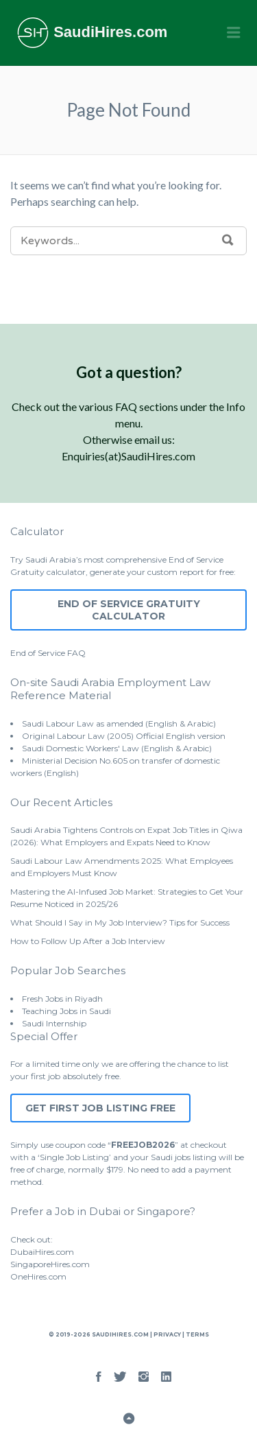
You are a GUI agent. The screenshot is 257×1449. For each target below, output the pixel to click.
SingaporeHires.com (50, 1264)
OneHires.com (38, 1276)
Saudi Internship (54, 1023)
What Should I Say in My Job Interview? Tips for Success (120, 922)
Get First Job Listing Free (100, 1108)
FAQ (76, 653)
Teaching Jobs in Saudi (66, 1011)
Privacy (167, 1334)
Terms (196, 1334)
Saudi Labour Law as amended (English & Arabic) (119, 723)
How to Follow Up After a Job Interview (87, 941)
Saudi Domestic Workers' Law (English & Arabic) (117, 748)
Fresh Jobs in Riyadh (62, 998)
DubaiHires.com (42, 1252)
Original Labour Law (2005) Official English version (123, 736)
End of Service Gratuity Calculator (129, 610)
